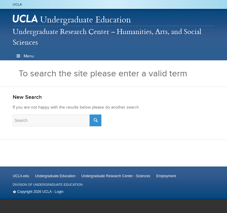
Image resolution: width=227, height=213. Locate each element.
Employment (166, 176)
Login (59, 192)
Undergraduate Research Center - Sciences (115, 176)
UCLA (17, 4)
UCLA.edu (21, 176)
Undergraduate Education (85, 19)
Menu (25, 56)
